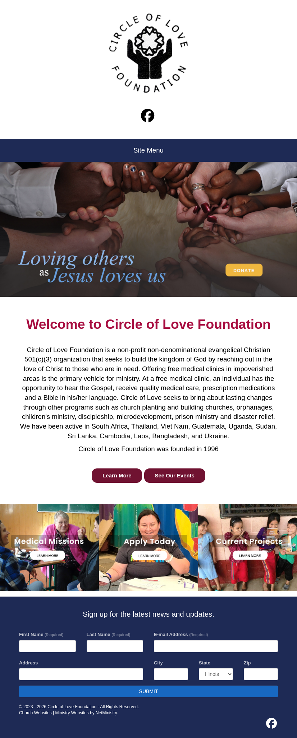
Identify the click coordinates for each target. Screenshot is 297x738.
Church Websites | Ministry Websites (54, 712)
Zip (247, 662)
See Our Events (175, 476)
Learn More (116, 476)
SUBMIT (148, 691)
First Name (41, 634)
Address (28, 662)
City (158, 662)
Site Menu (148, 150)
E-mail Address (181, 634)
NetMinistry (106, 712)
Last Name (109, 634)
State (204, 662)
